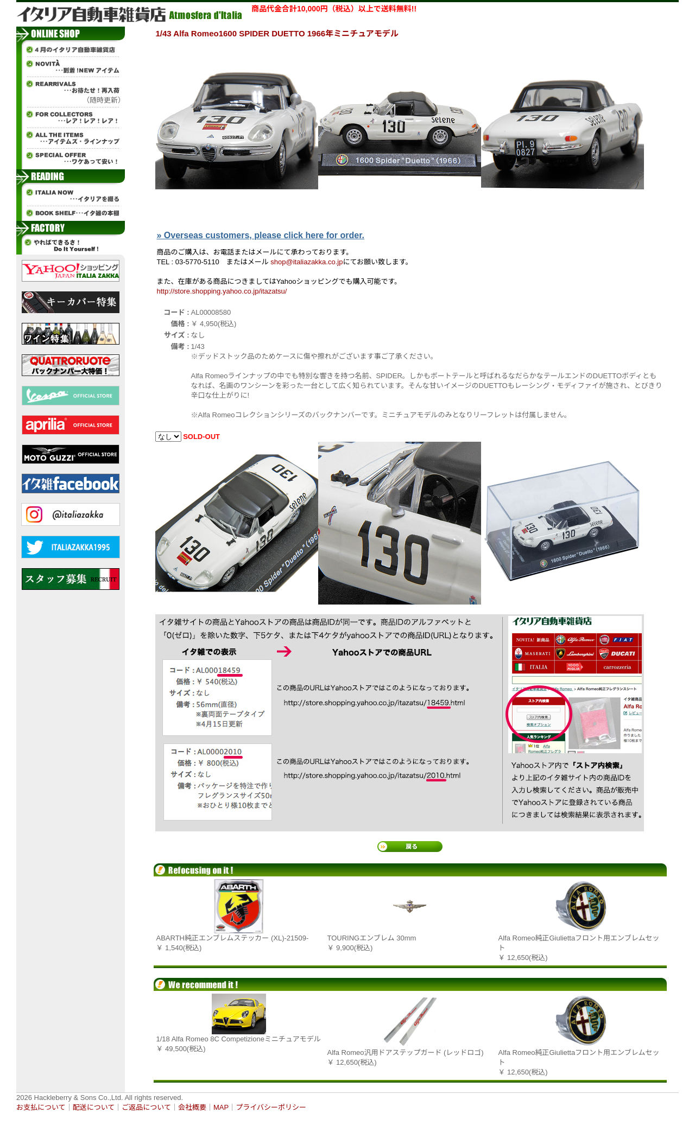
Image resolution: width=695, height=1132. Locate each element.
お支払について (41, 1107)
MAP (221, 1107)
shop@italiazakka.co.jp (306, 262)
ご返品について (146, 1107)
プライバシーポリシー (271, 1107)
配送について (94, 1107)
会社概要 (192, 1107)
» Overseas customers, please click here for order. (260, 235)
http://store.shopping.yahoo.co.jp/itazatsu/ (222, 291)
